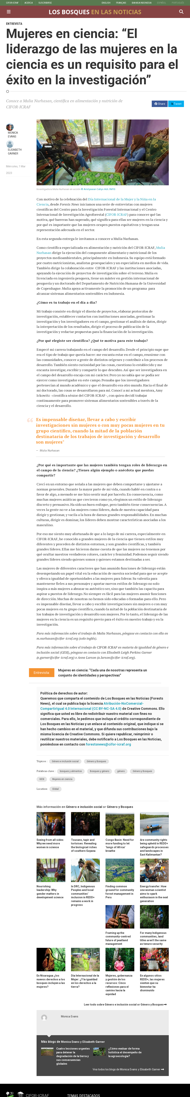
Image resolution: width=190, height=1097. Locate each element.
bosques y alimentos (71, 771)
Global (55, 789)
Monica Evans (69, 1016)
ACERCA (28, 2)
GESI (41, 779)
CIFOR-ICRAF (12, 2)
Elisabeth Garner (93, 1041)
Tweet (176, 103)
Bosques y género (99, 771)
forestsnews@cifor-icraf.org (108, 744)
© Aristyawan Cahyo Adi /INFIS (98, 189)
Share (159, 103)
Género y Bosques (96, 761)
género (121, 771)
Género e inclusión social (65, 761)
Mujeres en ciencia (62, 779)
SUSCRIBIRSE (45, 2)
